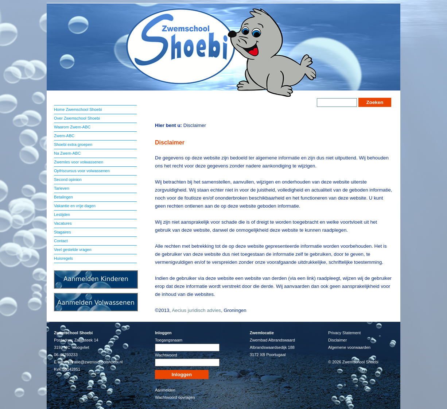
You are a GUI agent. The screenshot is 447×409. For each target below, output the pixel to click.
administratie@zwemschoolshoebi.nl (90, 362)
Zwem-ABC (64, 136)
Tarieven (61, 188)
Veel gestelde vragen (73, 249)
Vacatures (63, 223)
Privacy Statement (344, 333)
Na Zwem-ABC (67, 153)
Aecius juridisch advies (196, 310)
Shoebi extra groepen (73, 144)
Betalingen (63, 197)
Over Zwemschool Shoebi (77, 118)
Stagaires (62, 232)
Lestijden (62, 214)
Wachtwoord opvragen (175, 397)
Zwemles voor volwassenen (78, 162)
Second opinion (68, 179)
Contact (61, 241)
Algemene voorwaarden (349, 347)
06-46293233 (66, 354)
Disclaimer (337, 340)
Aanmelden (165, 390)
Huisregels (63, 258)
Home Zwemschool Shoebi (78, 109)
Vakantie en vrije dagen (75, 206)
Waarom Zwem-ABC (72, 127)
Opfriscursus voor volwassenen (82, 171)
